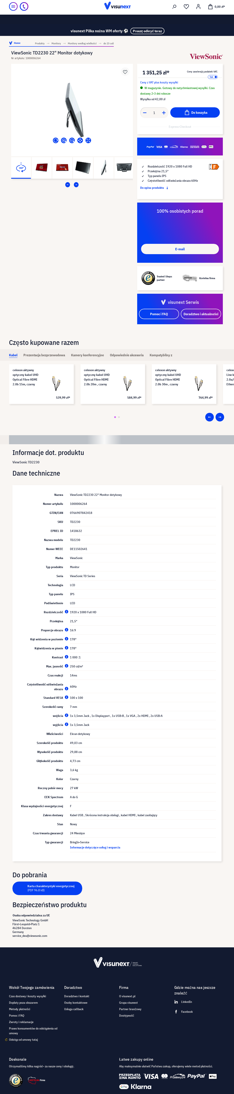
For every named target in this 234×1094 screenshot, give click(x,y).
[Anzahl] (154, 112)
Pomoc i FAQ (16, 1015)
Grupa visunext (128, 1003)
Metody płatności (19, 1009)
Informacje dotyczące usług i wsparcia (95, 847)
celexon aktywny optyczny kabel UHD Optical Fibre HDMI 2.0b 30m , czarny (168, 377)
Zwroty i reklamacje (21, 1022)
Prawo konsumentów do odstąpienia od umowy (33, 1030)
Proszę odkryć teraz (147, 31)
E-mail (180, 249)
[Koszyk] (216, 14)
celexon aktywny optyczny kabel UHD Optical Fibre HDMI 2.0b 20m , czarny (97, 377)
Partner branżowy (130, 1009)
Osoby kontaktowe (75, 1003)
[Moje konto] (198, 15)
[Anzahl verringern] (144, 112)
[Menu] (13, 15)
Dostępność (126, 1015)
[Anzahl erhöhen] (164, 112)
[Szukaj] (174, 15)
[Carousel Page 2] (119, 417)
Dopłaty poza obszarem (23, 1003)
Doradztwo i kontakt (76, 996)
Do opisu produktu (155, 188)
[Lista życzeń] (186, 15)
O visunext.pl (127, 996)
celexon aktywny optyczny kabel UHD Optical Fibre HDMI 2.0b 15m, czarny (25, 377)
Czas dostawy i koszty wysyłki (27, 996)
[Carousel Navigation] (72, 184)
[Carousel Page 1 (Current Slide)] (115, 417)
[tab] (13, 355)
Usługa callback (74, 1009)
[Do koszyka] (195, 112)
